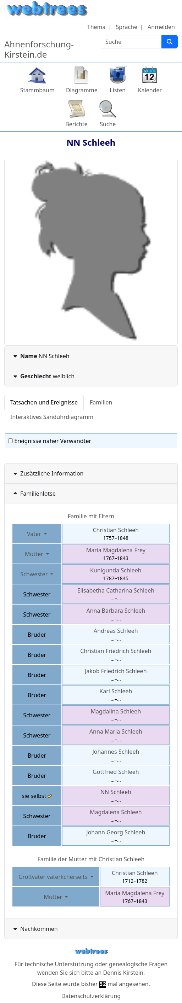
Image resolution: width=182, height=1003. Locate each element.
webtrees (91, 951)
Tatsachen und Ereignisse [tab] (44, 402)
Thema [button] (96, 27)
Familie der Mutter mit (91, 859)
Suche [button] (108, 124)
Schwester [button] (34, 574)
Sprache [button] (126, 27)
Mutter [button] (35, 554)
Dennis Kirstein (123, 972)
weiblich (43, 376)
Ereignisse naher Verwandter (49, 441)
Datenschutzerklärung (91, 996)
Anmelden (161, 27)
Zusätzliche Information (48, 473)
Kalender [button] (150, 90)
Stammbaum (37, 90)
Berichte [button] (76, 124)
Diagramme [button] (82, 90)
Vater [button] (35, 534)
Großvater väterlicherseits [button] (53, 877)
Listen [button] (118, 90)
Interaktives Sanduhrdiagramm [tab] (51, 417)
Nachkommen (35, 929)
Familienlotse (34, 493)
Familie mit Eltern (91, 516)
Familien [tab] (101, 402)
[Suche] (169, 41)
